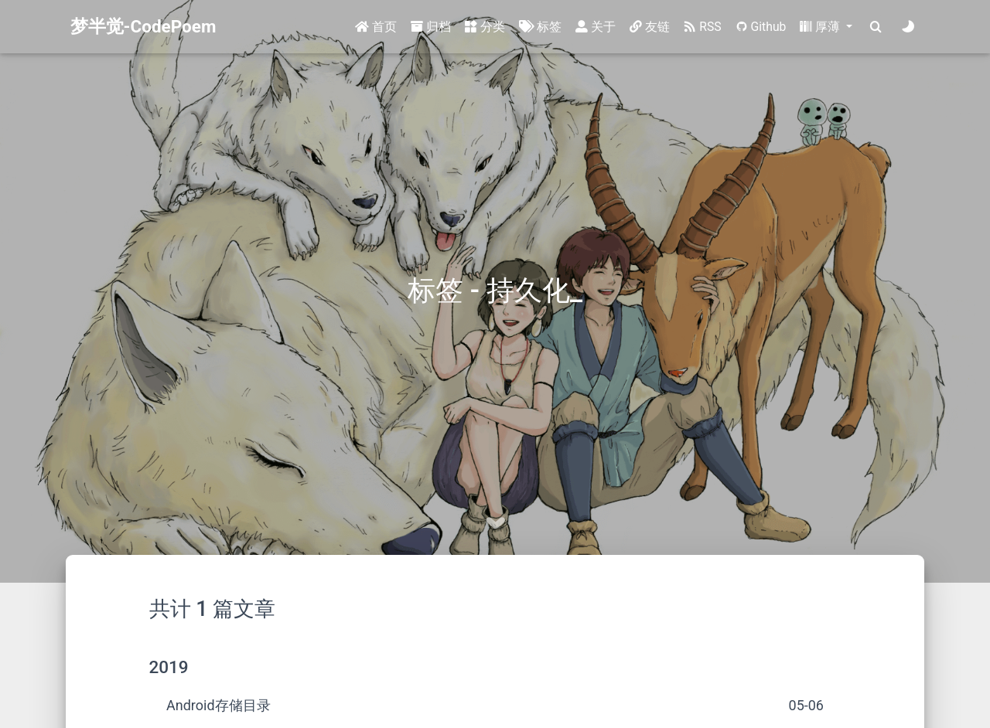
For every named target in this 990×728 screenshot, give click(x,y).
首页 (376, 26)
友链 (650, 26)
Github (761, 26)
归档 (431, 26)
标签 (540, 26)
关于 (595, 26)
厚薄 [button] (821, 26)
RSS (702, 26)
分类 (485, 26)
